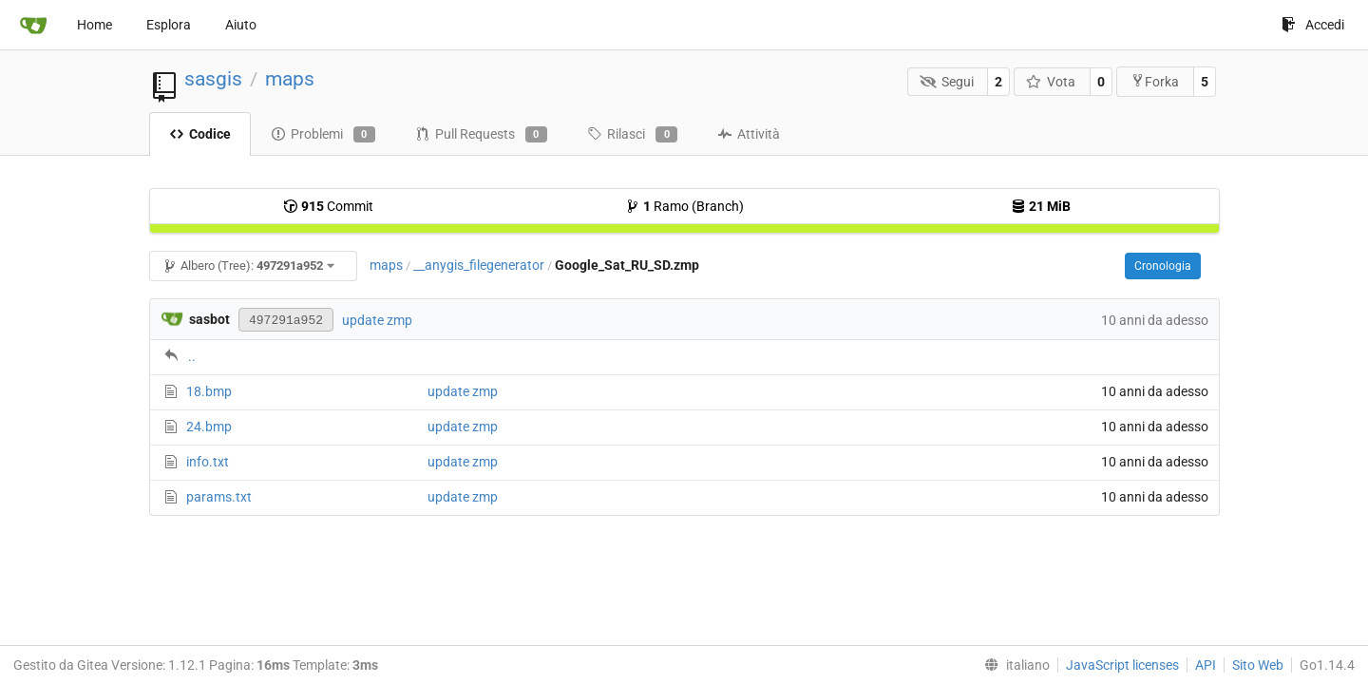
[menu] (1013, 665)
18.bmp (209, 391)
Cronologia (1162, 266)
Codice (200, 134)
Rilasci (632, 134)
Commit (328, 206)
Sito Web (1257, 665)
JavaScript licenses (1122, 665)
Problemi (323, 134)
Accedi (1313, 24)
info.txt (207, 461)
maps (289, 78)
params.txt (219, 496)
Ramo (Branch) (684, 206)
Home (94, 24)
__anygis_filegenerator (478, 265)
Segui (947, 81)
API (1205, 665)
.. (192, 356)
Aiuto (240, 24)
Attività (748, 134)
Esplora (168, 24)
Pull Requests (481, 134)
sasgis (213, 78)
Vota (1051, 81)
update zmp (377, 320)
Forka (1154, 81)
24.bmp (209, 426)
